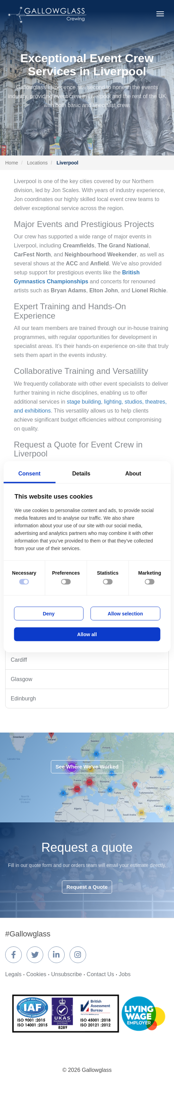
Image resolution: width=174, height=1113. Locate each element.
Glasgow (21, 679)
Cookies (36, 974)
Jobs (125, 974)
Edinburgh (23, 698)
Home (11, 163)
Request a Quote (87, 887)
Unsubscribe (66, 974)
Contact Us (100, 974)
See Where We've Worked (86, 767)
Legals (13, 974)
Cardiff (19, 660)
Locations (37, 163)
